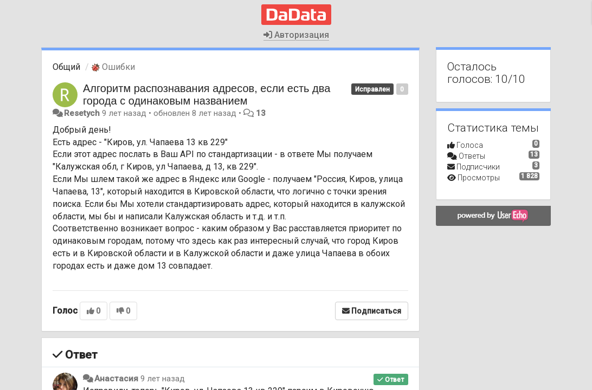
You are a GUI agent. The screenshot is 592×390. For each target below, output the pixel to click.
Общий (66, 67)
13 (261, 113)
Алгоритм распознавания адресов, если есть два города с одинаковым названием (206, 94)
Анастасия (116, 379)
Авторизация (296, 35)
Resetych (82, 113)
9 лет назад (162, 379)
